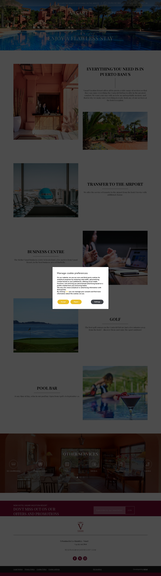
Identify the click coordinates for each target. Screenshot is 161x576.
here (66, 292)
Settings (97, 302)
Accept (63, 302)
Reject (76, 302)
